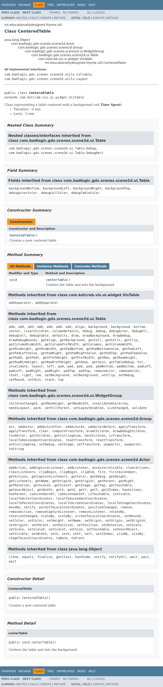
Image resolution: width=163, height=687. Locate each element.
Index (81, 5)
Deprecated (66, 5)
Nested (21, 18)
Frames (54, 12)
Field (33, 18)
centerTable (56, 280)
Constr (45, 18)
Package (24, 5)
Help (91, 5)
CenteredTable (21, 235)
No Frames (71, 12)
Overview (8, 5)
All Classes (96, 12)
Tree (50, 5)
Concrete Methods (91, 266)
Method (60, 18)
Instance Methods (52, 266)
